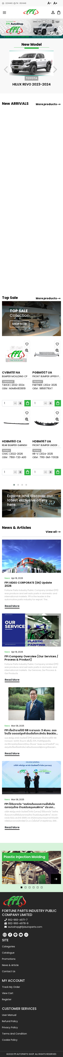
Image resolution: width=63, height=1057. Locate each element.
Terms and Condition (14, 1033)
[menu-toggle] (4, 12)
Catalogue (8, 952)
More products (48, 104)
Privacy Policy (10, 1027)
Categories (8, 946)
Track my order (11, 987)
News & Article (10, 965)
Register (6, 999)
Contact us (8, 971)
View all (53, 532)
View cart (7, 993)
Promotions (8, 959)
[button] (14, 485)
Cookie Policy (9, 1040)
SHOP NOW (19, 324)
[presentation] (8, 70)
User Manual (9, 1015)
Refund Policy (10, 1021)
